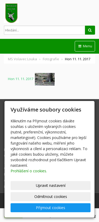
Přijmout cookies (50, 207)
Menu (85, 46)
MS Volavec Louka (22, 59)
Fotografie (51, 59)
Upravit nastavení (50, 185)
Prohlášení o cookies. (29, 170)
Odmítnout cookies (50, 196)
